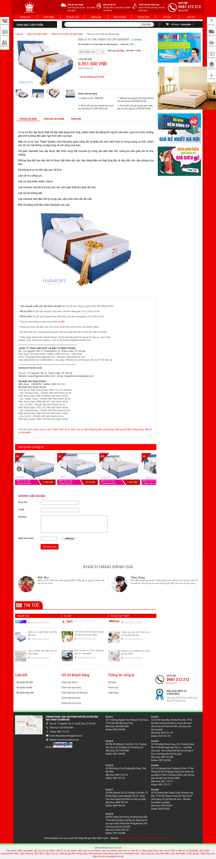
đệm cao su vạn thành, (90, 850)
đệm (16, 853)
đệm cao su (52, 853)
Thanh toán (143, 17)
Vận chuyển (119, 17)
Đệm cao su (77, 429)
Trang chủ (25, 17)
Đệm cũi (97, 856)
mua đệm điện (162, 853)
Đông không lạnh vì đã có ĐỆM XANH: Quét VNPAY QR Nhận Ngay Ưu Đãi (42, 628)
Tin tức (167, 17)
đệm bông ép (26, 853)
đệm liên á (40, 853)
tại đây (61, 321)
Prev (19, 469)
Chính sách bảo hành (71, 698)
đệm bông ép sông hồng (101, 853)
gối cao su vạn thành (44, 850)
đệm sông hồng (150, 850)
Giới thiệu (49, 17)
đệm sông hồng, (106, 429)
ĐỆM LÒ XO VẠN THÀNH (37, 34)
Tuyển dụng (113, 692)
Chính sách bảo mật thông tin (75, 692)
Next (152, 469)
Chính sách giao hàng (71, 687)
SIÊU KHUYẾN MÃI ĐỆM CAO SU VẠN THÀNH (42, 664)
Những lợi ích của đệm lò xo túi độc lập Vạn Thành (135, 664)
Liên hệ (190, 17)
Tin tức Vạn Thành (120, 616)
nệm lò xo (136, 850)
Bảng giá (96, 17)
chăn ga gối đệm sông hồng (73, 853)
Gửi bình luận (49, 546)
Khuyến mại (23, 616)
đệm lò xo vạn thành (66, 850)
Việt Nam (138, 39)
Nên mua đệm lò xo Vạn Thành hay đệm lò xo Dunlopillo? (89, 663)
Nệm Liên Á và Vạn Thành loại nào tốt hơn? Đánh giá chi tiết (89, 626)
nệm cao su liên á (168, 850)
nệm (137, 853)
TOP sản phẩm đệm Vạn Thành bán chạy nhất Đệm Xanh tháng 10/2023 (135, 628)
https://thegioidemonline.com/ (157, 838)
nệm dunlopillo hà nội (112, 856)
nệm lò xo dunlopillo (188, 850)
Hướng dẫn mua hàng (71, 703)
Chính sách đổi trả (70, 682)
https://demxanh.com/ (130, 838)
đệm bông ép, (91, 429)
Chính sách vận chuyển (54, 118)
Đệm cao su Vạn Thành (46, 429)
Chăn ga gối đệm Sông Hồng (129, 429)
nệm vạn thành (109, 850)
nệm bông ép (147, 853)
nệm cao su (124, 850)
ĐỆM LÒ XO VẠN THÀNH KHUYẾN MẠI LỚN (42, 645)
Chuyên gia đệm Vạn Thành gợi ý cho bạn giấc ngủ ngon (135, 645)
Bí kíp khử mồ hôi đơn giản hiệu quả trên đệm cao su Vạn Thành (89, 645)
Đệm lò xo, (64, 429)
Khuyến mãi (72, 17)
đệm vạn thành (25, 850)
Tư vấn (67, 616)
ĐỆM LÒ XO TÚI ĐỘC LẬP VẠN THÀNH (67, 34)
